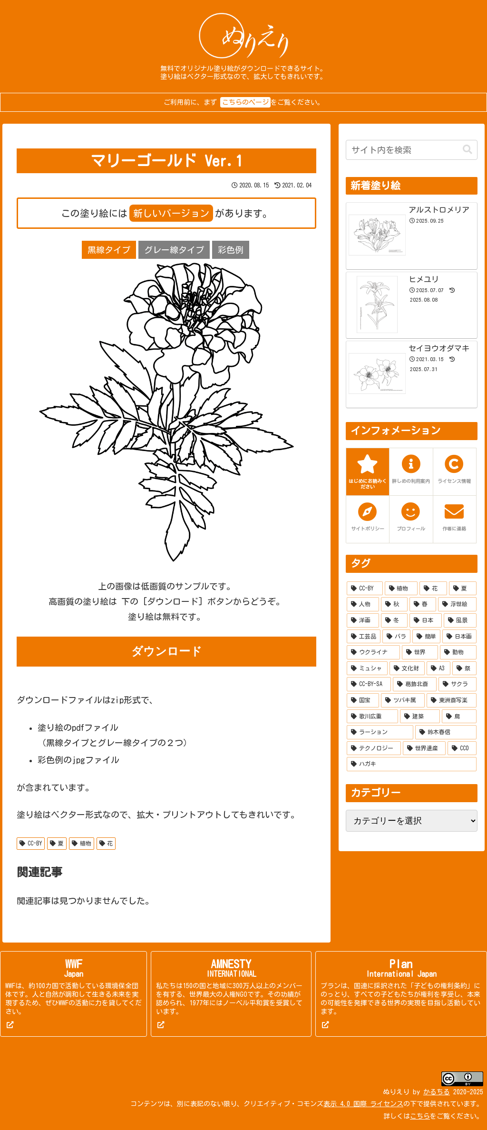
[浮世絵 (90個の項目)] (457, 604)
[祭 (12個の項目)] (464, 668)
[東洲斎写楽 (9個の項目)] (451, 700)
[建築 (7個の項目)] (420, 716)
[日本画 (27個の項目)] (459, 636)
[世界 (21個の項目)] (420, 652)
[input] (411, 150)
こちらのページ (245, 102)
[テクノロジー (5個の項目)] (374, 748)
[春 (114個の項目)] (422, 604)
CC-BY (30, 843)
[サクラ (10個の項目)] (457, 684)
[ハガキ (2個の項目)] (411, 764)
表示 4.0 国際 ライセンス (363, 1104)
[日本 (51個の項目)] (425, 620)
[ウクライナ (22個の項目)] (373, 652)
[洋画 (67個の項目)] (363, 620)
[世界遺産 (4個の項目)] (424, 748)
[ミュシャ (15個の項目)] (367, 668)
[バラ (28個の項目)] (396, 636)
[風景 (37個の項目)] (460, 620)
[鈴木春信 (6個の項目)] (445, 732)
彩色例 (231, 250)
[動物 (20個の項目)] (458, 652)
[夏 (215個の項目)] (463, 588)
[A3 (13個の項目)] (438, 668)
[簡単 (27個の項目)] (426, 636)
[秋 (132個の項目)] (394, 604)
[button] (467, 149)
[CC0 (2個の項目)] (462, 748)
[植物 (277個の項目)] (401, 588)
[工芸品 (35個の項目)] (363, 636)
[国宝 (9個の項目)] (363, 700)
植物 (81, 843)
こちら (420, 1116)
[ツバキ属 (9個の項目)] (403, 700)
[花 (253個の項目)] (433, 588)
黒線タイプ (109, 250)
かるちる (436, 1092)
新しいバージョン (171, 213)
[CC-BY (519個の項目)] (365, 588)
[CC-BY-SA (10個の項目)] (369, 684)
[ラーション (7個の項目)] (380, 732)
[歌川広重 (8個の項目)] (372, 716)
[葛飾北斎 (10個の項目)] (415, 684)
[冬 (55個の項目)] (394, 620)
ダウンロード (166, 651)
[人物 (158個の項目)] (363, 604)
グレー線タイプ (174, 250)
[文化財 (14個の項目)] (407, 668)
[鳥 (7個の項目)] (459, 716)
